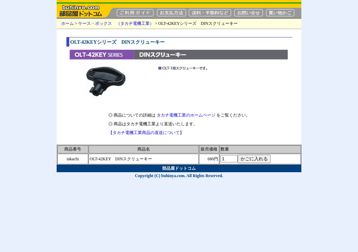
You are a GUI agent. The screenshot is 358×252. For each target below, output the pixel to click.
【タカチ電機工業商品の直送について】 (146, 132)
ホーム (67, 23)
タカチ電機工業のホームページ (186, 115)
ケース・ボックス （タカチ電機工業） (116, 23)
